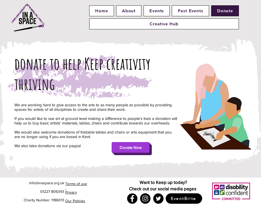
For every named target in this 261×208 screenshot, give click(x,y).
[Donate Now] (130, 147)
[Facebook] (132, 198)
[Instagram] (145, 198)
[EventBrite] (184, 198)
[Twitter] (158, 198)
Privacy (71, 192)
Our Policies (75, 201)
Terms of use (76, 184)
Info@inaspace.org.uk (46, 183)
